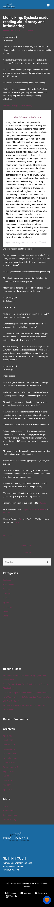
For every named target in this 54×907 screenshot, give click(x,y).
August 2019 (8, 771)
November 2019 (10, 758)
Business (7, 580)
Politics (6, 598)
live (21, 519)
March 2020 (8, 740)
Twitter (43, 509)
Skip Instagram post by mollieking (17, 105)
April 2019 (7, 789)
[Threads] (11, 896)
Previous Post (27, 545)
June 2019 (7, 780)
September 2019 (10, 767)
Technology (8, 607)
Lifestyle (7, 593)
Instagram (25, 509)
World (5, 616)
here (17, 522)
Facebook (34, 509)
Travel (5, 611)
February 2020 (9, 744)
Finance (6, 589)
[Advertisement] (24, 641)
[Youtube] (26, 893)
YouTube (7, 512)
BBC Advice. (43, 503)
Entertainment (10, 31)
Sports (6, 602)
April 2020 (7, 736)
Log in (5, 806)
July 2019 (7, 776)
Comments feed (10, 815)
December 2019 (10, 753)
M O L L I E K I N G (29, 242)
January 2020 (9, 749)
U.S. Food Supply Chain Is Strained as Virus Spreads (25, 692)
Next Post (27, 552)
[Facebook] (11, 893)
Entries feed (8, 810)
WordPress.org (9, 819)
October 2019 (9, 762)
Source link (8, 535)
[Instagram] (41, 893)
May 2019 (7, 785)
